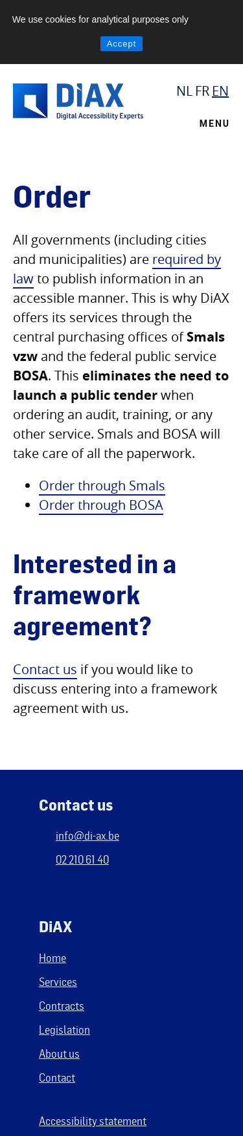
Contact (57, 1077)
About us (59, 1053)
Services (58, 981)
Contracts (61, 1005)
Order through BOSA (101, 505)
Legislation (64, 1029)
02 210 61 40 (82, 859)
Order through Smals (102, 485)
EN (220, 91)
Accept (122, 44)
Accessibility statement (92, 1120)
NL (184, 91)
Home (52, 957)
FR (202, 91)
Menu (215, 123)
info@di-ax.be (87, 835)
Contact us (45, 669)
